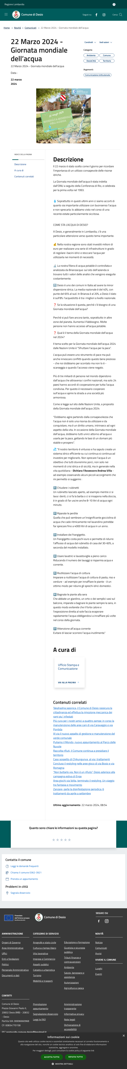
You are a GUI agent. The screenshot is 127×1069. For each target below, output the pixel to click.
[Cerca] (120, 14)
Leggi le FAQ (39, 1019)
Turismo (37, 975)
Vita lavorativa (40, 953)
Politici (5, 964)
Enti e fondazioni (10, 959)
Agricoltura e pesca (74, 988)
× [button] (123, 1036)
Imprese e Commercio (44, 959)
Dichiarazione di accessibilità (72, 1027)
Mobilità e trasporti (43, 981)
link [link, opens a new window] (92, 1050)
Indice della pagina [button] (23, 154)
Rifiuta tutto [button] (76, 1057)
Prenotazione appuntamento (40, 1006)
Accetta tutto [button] (51, 1057)
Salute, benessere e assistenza (74, 975)
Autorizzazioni (71, 982)
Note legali (69, 1019)
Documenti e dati (10, 975)
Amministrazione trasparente (73, 1006)
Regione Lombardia (14, 4)
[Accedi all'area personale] (114, 4)
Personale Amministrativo (15, 970)
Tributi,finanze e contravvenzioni (72, 960)
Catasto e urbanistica (44, 970)
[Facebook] (95, 15)
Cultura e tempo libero (44, 948)
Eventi (98, 974)
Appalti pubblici (41, 964)
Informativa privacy (74, 1014)
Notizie (99, 942)
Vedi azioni (106, 42)
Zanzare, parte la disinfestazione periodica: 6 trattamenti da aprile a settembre (78, 791)
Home (7, 28)
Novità (17, 28)
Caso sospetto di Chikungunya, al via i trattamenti (81, 759)
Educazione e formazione (77, 942)
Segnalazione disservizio (45, 1014)
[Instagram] (103, 15)
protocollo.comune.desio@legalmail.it (26, 1032)
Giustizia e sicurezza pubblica (74, 950)
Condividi (91, 42)
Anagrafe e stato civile (44, 942)
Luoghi (98, 968)
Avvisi (98, 953)
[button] (63, 1063)
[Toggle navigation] (6, 14)
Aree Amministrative (12, 948)
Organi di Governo (11, 942)
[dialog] (63, 1051)
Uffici (4, 953)
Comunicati (30, 28)
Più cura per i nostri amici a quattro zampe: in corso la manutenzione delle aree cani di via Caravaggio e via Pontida (83, 725)
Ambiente (69, 967)
